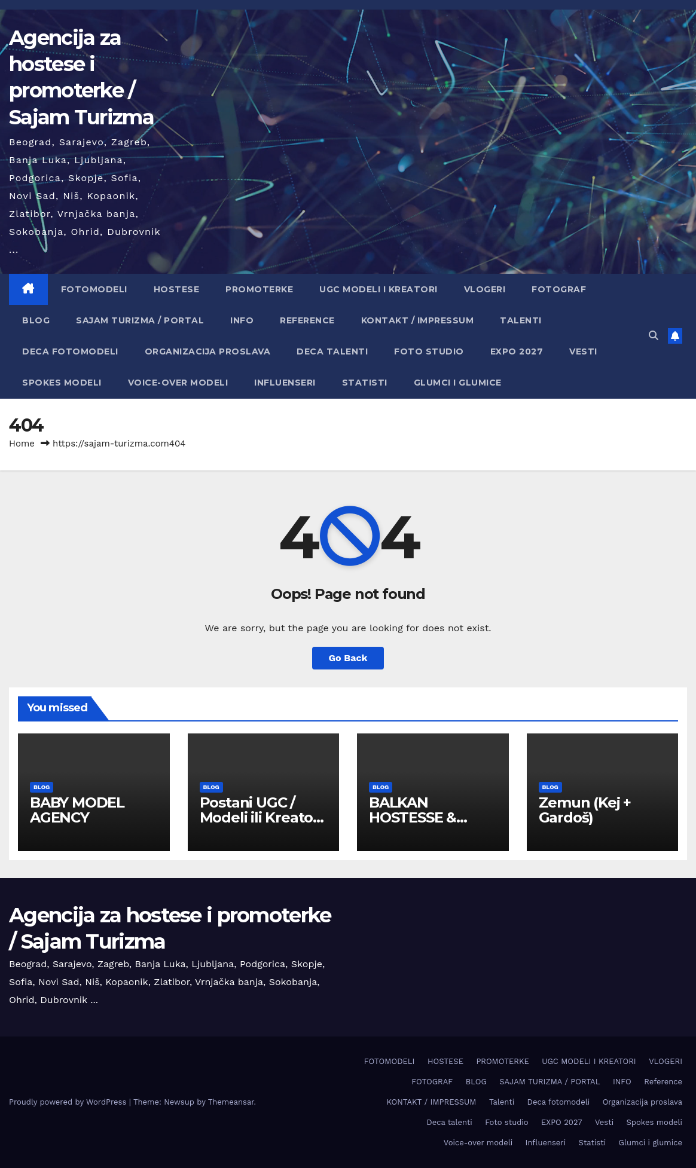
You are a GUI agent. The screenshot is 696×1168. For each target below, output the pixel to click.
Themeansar (231, 1101)
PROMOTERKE (259, 289)
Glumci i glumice (458, 382)
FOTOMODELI (94, 289)
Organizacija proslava (208, 351)
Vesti (583, 351)
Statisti (364, 382)
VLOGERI (485, 289)
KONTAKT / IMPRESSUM (417, 320)
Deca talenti (332, 351)
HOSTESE (177, 289)
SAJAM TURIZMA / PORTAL (140, 320)
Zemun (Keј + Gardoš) (585, 810)
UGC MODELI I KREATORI (378, 289)
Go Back (348, 658)
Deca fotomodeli (70, 351)
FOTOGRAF (559, 289)
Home (22, 443)
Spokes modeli (62, 382)
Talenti (521, 320)
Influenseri (285, 382)
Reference (307, 320)
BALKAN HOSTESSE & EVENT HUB (412, 817)
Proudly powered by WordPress (69, 1101)
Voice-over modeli (178, 382)
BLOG (36, 320)
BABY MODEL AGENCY (77, 810)
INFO (242, 320)
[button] (653, 335)
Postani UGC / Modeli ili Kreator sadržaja (259, 817)
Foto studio (429, 351)
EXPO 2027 (517, 351)
